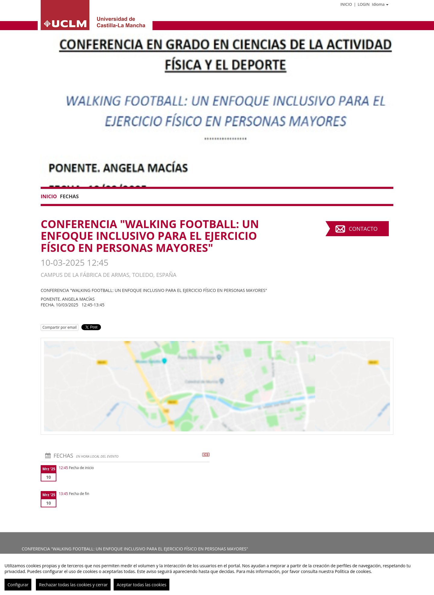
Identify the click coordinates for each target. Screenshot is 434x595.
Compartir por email (59, 327)
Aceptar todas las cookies (141, 584)
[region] (217, 574)
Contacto (363, 228)
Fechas (69, 196)
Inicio (346, 4)
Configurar (18, 584)
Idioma (380, 4)
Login (364, 4)
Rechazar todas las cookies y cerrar (73, 584)
